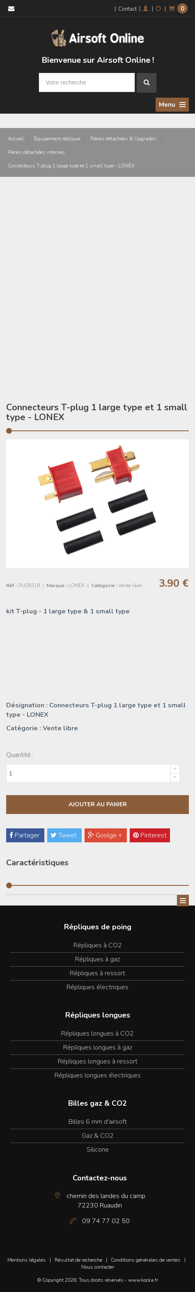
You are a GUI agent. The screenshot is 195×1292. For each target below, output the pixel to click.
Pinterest (150, 835)
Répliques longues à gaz (97, 1047)
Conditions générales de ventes (146, 1260)
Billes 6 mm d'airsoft (98, 1121)
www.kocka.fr (143, 1280)
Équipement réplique (57, 138)
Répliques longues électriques (98, 1075)
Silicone (98, 1149)
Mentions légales (26, 1260)
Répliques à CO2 (97, 945)
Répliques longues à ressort (98, 1061)
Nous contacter (97, 1267)
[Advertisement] (97, 278)
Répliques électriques (97, 987)
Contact (127, 9)
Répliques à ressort (97, 973)
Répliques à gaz (97, 959)
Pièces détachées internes (36, 152)
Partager (25, 835)
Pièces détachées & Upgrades (123, 138)
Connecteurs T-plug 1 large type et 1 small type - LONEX (71, 165)
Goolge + (106, 835)
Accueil (16, 138)
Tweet (64, 835)
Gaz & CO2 (98, 1135)
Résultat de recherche (78, 1260)
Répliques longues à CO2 (97, 1033)
